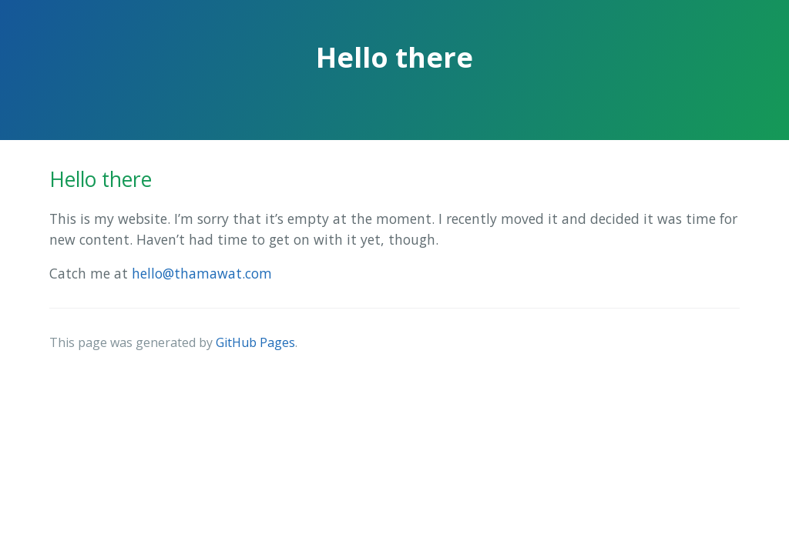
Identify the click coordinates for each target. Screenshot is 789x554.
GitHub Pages (255, 342)
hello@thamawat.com (202, 273)
